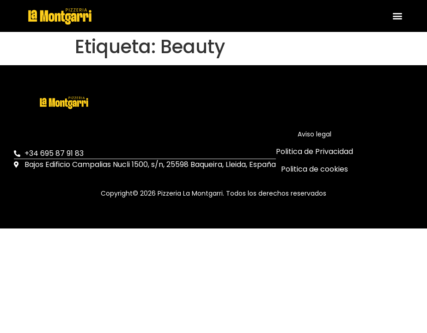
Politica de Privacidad (314, 151)
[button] (397, 16)
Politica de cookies (314, 169)
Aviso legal (314, 134)
